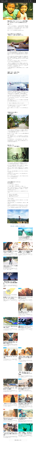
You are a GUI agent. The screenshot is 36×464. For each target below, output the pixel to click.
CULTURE (4, 288)
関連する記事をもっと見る (18, 440)
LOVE (19, 317)
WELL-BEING (20, 228)
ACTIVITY (19, 242)
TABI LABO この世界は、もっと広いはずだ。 (18, 226)
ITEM (4, 317)
